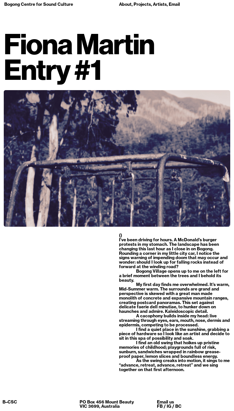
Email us (165, 401)
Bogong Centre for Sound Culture (38, 4)
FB (160, 406)
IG (169, 406)
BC (178, 406)
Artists (160, 4)
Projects (142, 4)
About (125, 4)
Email (174, 4)
